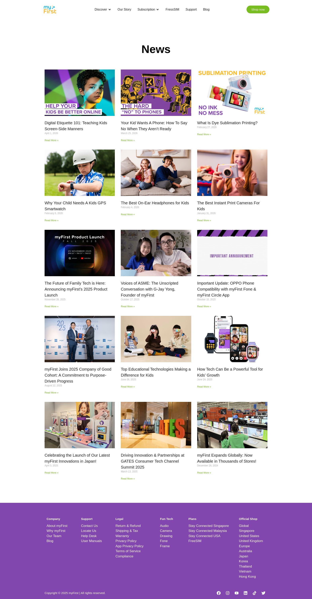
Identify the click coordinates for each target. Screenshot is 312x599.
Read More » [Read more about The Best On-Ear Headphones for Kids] (128, 214)
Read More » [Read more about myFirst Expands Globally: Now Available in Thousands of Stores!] (204, 472)
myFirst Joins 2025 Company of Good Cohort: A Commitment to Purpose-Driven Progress (78, 375)
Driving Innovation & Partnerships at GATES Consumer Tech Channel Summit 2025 (152, 461)
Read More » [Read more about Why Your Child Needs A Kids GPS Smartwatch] (51, 220)
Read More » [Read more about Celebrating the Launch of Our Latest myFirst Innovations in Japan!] (51, 472)
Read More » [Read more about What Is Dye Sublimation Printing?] (204, 134)
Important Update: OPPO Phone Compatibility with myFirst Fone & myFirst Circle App (226, 289)
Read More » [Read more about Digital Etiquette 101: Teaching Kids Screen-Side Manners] (51, 140)
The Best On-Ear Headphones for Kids (155, 203)
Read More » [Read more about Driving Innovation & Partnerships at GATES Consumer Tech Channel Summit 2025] (128, 478)
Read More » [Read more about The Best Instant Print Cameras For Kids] (204, 220)
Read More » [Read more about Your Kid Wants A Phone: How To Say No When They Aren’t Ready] (128, 140)
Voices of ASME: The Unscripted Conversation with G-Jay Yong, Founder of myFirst (149, 289)
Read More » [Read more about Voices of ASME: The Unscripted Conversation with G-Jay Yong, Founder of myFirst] (128, 306)
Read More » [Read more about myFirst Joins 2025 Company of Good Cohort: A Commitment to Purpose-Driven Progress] (51, 392)
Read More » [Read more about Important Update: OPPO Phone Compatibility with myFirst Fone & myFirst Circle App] (204, 306)
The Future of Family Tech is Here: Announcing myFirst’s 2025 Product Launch (76, 289)
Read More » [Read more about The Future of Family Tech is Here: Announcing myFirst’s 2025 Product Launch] (51, 306)
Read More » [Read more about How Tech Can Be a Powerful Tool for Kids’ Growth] (204, 386)
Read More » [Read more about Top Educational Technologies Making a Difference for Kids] (128, 386)
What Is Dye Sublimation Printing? (227, 123)
